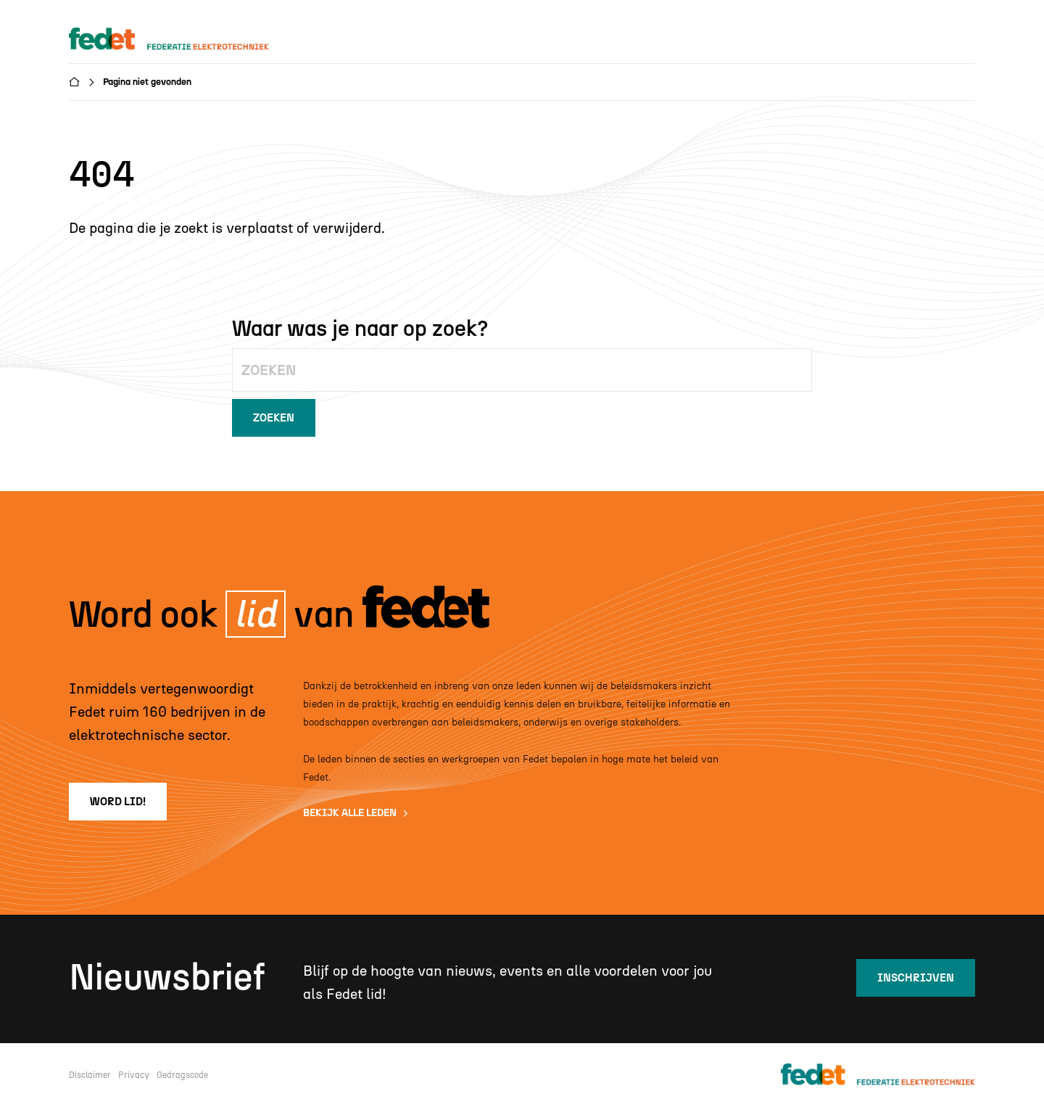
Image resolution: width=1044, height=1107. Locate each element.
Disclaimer (90, 1075)
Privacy (133, 1075)
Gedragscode (182, 1075)
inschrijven (915, 977)
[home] (183, 40)
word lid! (118, 801)
